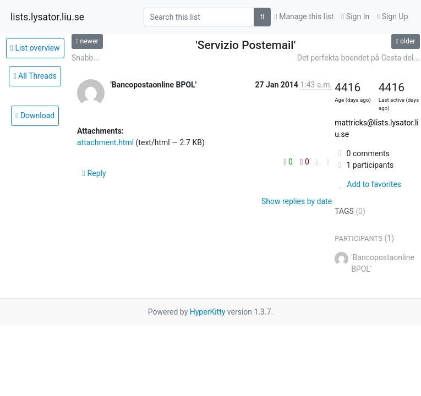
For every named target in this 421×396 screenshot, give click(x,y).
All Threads (35, 76)
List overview (35, 47)
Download (34, 115)
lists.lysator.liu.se (47, 17)
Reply (94, 173)
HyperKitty (208, 311)
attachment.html (105, 142)
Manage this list (304, 16)
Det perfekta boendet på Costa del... (358, 57)
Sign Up (392, 16)
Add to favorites (368, 184)
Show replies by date (296, 201)
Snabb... (85, 57)
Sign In (355, 16)
